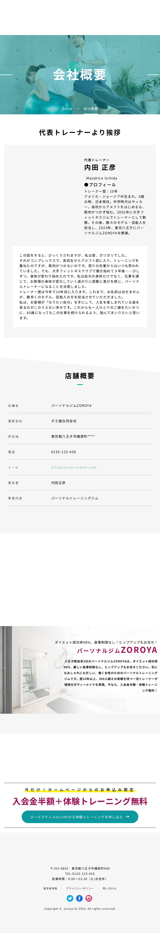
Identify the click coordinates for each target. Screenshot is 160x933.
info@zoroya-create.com (74, 467)
